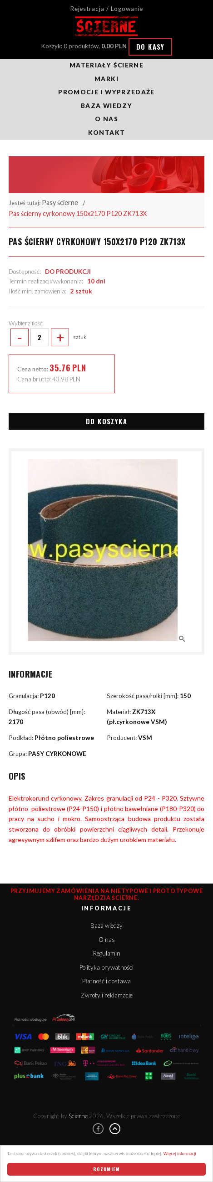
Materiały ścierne (106, 65)
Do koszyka (106, 421)
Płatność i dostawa (106, 981)
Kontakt (106, 132)
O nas (106, 119)
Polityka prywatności (106, 967)
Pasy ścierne (60, 202)
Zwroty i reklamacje (107, 995)
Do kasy (150, 46)
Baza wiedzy (106, 105)
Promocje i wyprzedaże (106, 92)
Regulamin (106, 953)
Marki (106, 78)
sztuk (48, 338)
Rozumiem (107, 1169)
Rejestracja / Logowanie (107, 8)
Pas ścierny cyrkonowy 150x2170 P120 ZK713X (78, 213)
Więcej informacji (179, 1153)
